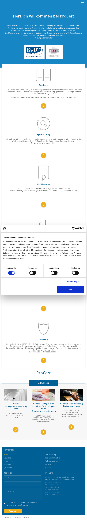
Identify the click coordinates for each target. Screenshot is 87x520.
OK (70, 289)
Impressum (7, 517)
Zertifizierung (50, 454)
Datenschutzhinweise (28, 502)
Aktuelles (7, 458)
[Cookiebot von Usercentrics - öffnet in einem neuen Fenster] (73, 229)
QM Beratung (9, 467)
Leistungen (8, 461)
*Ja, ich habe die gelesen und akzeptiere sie (20, 503)
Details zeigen (73, 282)
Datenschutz (50, 464)
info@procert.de (55, 494)
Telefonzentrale (51, 461)
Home (6, 454)
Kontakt (48, 467)
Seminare (7, 464)
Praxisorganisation (52, 458)
